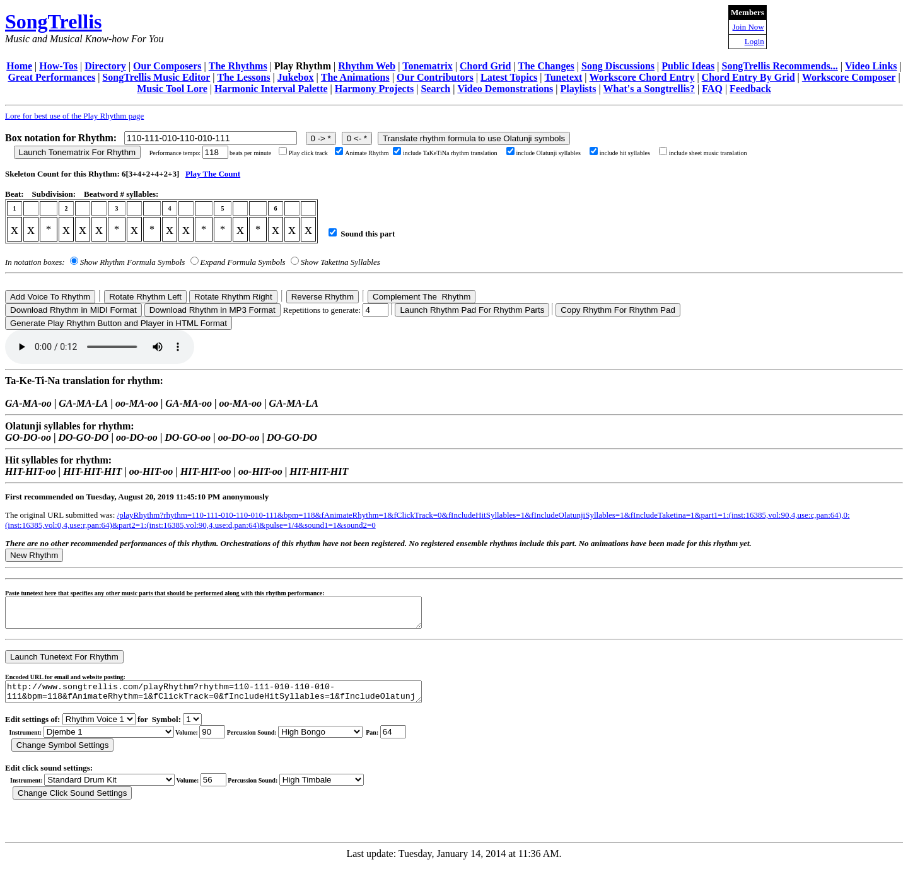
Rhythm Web (366, 66)
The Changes (546, 66)
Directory (104, 66)
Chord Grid (485, 66)
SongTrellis (53, 21)
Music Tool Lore (172, 88)
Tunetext (564, 77)
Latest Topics (508, 77)
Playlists (578, 88)
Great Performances (51, 77)
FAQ (712, 88)
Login (754, 41)
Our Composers (167, 66)
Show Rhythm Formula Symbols (132, 262)
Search (435, 88)
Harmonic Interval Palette (271, 88)
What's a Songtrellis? (649, 88)
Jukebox (295, 77)
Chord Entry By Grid (748, 77)
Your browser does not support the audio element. (99, 347)
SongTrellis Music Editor (156, 77)
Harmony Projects (374, 88)
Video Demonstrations (505, 88)
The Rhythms (238, 66)
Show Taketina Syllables (340, 262)
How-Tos (58, 66)
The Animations (355, 77)
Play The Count (212, 173)
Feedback (750, 88)
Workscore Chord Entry (642, 77)
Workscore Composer (849, 77)
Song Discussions (618, 66)
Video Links (871, 66)
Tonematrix (427, 66)
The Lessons (244, 77)
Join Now (748, 27)
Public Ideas (687, 66)
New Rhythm (34, 555)
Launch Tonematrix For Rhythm (77, 152)
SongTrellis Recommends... (780, 66)
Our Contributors (435, 77)
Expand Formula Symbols (243, 262)
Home (19, 66)
